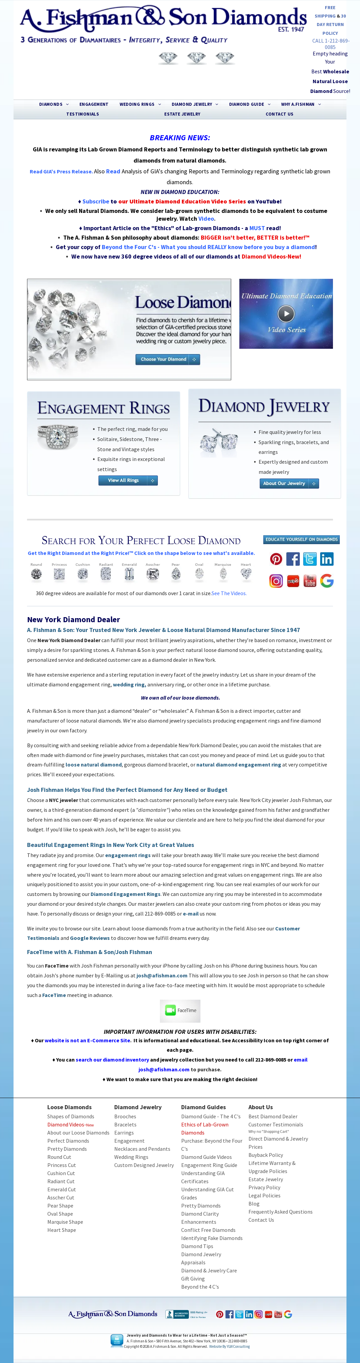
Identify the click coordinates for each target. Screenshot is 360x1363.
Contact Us (261, 1219)
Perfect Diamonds (68, 1140)
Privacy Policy (264, 1187)
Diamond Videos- (66, 1124)
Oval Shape (60, 1213)
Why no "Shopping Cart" (268, 1131)
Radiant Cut (61, 1181)
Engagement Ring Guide (209, 1165)
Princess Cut (61, 1165)
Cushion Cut (61, 1173)
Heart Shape (61, 1229)
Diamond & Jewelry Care (209, 1270)
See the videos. (229, 593)
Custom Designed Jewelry (144, 1165)
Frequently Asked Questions (280, 1211)
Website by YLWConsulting (229, 1346)
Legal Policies (264, 1195)
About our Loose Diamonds (78, 1132)
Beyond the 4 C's (200, 1286)
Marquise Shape (65, 1221)
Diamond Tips (197, 1246)
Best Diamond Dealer (272, 1116)
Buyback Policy (265, 1154)
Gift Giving (193, 1278)
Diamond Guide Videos (206, 1156)
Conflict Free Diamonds (208, 1229)
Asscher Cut (60, 1197)
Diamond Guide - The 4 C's (211, 1116)
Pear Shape (60, 1205)
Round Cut (59, 1156)
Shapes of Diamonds (70, 1116)
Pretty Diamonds (67, 1148)
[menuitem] (54, 104)
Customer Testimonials (275, 1124)
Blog (254, 1203)
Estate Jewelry (265, 1179)
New (90, 1124)
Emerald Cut (61, 1189)
